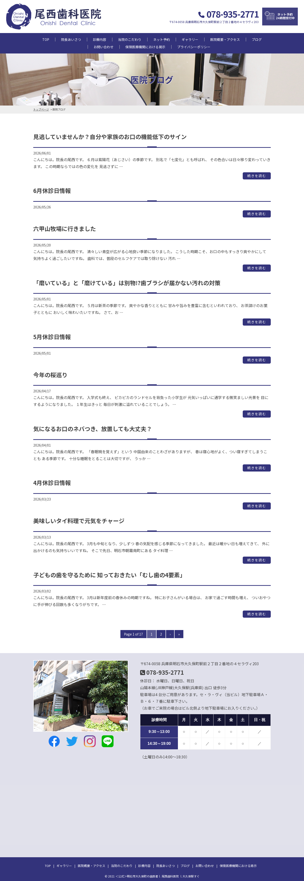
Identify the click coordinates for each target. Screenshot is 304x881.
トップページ (41, 109)
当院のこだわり (129, 39)
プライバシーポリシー (193, 46)
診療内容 (99, 39)
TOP (45, 39)
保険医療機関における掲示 (145, 46)
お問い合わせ (104, 46)
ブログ (257, 39)
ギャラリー (190, 39)
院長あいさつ (71, 39)
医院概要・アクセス (225, 39)
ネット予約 (161, 39)
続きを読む (256, 176)
